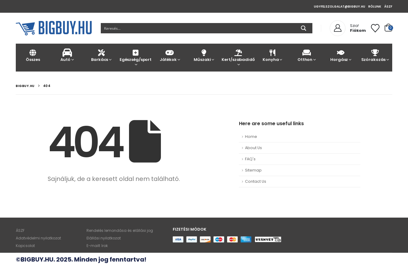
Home (251, 136)
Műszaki (204, 55)
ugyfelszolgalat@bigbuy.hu (339, 6)
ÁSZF (388, 6)
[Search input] (198, 28)
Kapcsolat (25, 245)
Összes (33, 55)
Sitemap (253, 170)
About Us (253, 147)
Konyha (272, 55)
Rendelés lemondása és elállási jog (120, 230)
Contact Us (255, 181)
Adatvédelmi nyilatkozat (38, 238)
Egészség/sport (135, 55)
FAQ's (250, 159)
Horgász (341, 55)
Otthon (307, 55)
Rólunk (374, 6)
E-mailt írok (97, 245)
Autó (67, 55)
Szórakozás (375, 55)
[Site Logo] (54, 28)
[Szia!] (348, 28)
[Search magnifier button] (303, 28)
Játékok (170, 55)
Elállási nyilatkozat (104, 238)
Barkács (101, 55)
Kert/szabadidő (238, 55)
